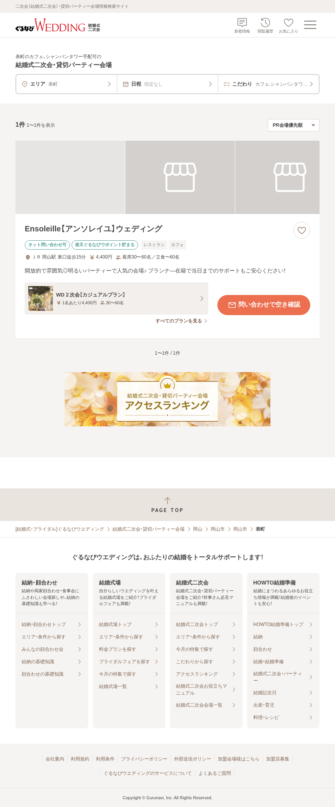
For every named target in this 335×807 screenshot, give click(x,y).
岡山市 (218, 529)
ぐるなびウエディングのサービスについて (148, 773)
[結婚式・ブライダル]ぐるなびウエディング (59, 529)
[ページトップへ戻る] (167, 504)
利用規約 (80, 759)
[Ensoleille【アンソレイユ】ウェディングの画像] (167, 177)
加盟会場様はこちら (239, 759)
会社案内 (55, 759)
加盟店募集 (277, 759)
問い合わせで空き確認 (263, 305)
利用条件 (105, 759)
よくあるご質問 (214, 773)
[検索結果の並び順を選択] (294, 125)
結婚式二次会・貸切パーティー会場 (149, 529)
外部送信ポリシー (192, 759)
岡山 (197, 529)
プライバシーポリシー (144, 759)
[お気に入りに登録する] (301, 230)
